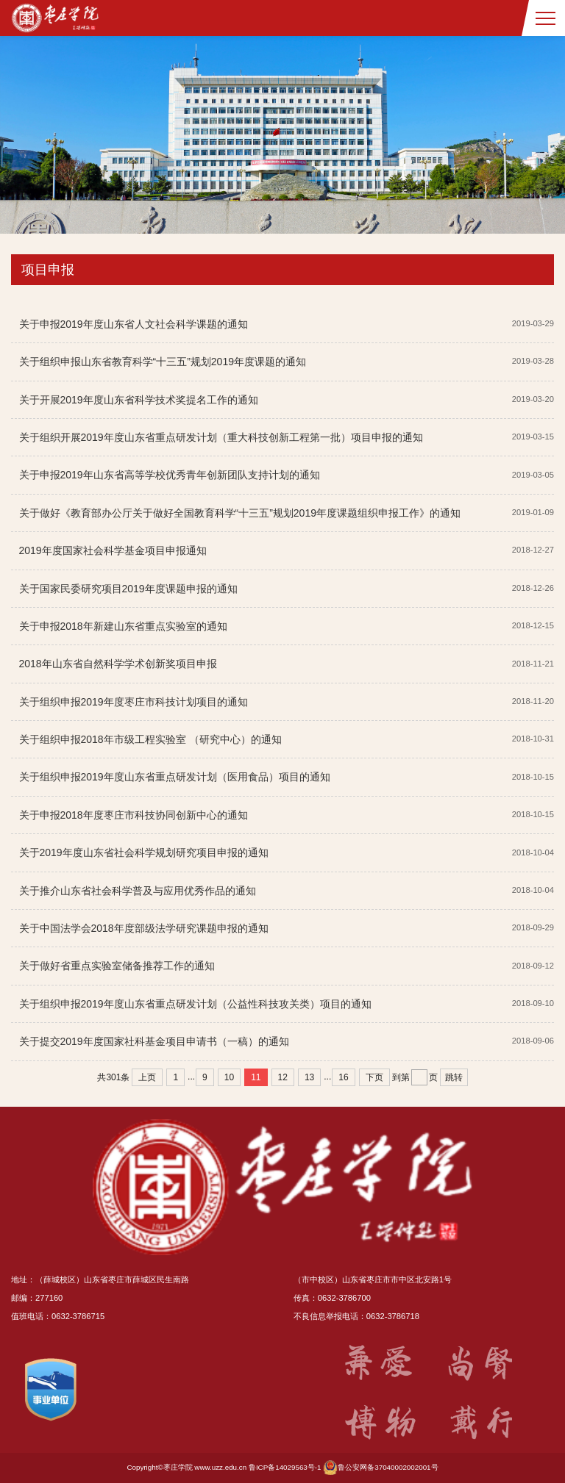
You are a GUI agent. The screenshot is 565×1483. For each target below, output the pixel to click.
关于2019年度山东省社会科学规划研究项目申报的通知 (144, 852)
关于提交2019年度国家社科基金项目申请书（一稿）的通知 (154, 1041)
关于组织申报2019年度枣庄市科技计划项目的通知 (133, 702)
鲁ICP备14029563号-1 (285, 1467)
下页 (374, 1077)
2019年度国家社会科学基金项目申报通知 (113, 550)
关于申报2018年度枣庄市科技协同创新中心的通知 (133, 815)
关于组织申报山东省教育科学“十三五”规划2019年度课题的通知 (162, 361)
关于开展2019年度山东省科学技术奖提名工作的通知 (138, 400)
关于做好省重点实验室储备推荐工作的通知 (117, 966)
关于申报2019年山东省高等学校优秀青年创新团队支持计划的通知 (169, 475)
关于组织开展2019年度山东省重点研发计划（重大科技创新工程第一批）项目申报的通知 (221, 437)
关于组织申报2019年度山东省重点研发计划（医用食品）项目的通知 (174, 777)
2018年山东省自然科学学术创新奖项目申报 (118, 663)
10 (229, 1077)
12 (283, 1077)
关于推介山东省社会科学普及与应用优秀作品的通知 (137, 891)
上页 (147, 1077)
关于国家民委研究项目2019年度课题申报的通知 (128, 589)
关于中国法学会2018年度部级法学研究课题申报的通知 (144, 928)
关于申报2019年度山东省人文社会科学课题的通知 (133, 324)
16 (343, 1077)
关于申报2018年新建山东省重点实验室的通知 (123, 626)
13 (309, 1077)
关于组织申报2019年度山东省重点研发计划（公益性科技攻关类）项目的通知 (195, 1004)
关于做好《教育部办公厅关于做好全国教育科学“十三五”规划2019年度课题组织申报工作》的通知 (240, 513)
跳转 (454, 1077)
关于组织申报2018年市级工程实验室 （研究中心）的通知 (150, 739)
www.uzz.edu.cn (220, 1467)
